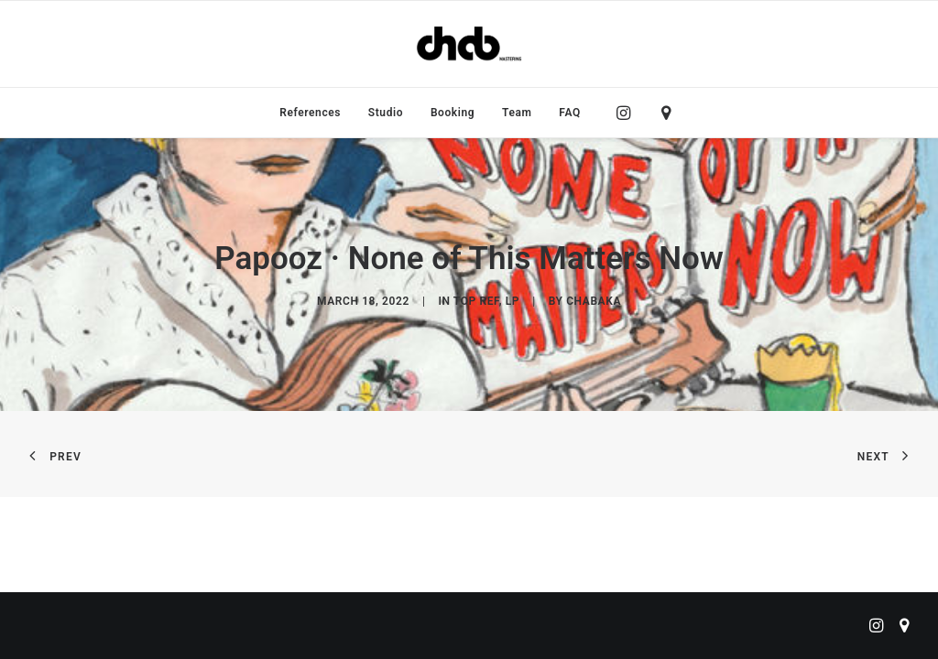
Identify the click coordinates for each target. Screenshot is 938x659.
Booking (452, 112)
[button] (628, 112)
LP (512, 301)
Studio (385, 112)
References (310, 112)
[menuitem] (310, 112)
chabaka (593, 301)
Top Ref (476, 301)
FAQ (570, 112)
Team (517, 112)
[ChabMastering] (469, 44)
